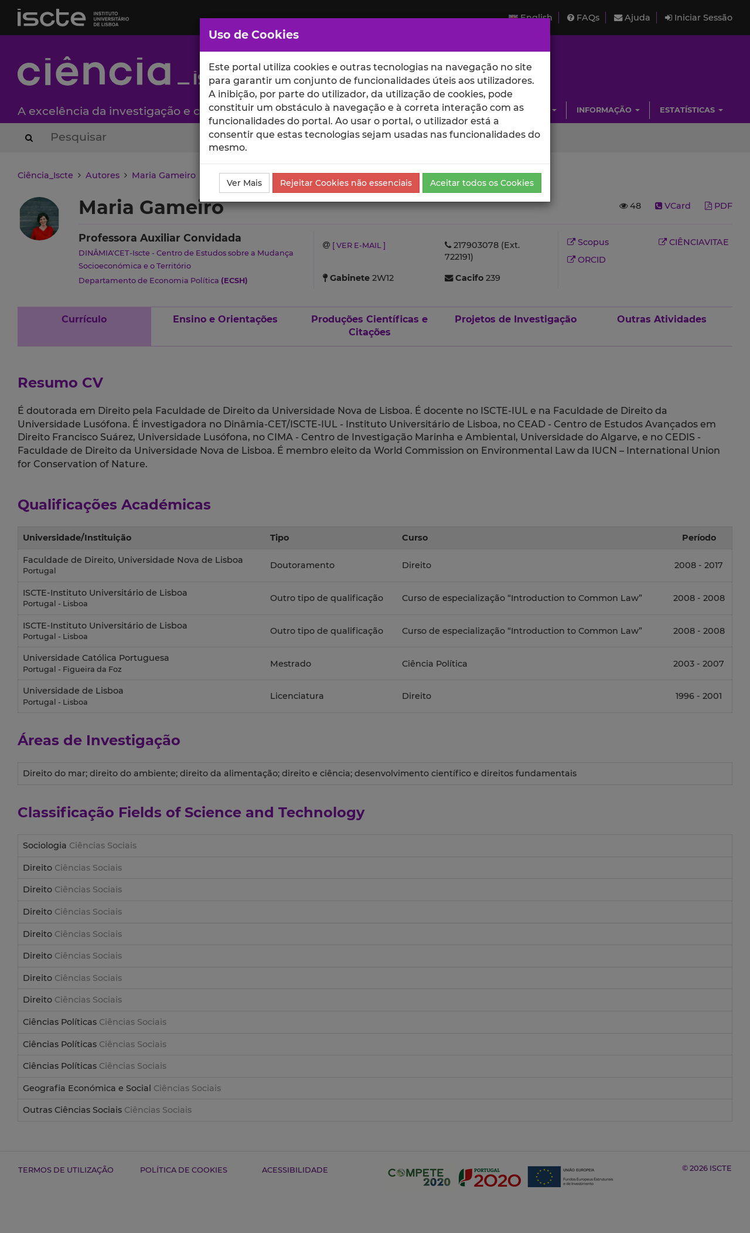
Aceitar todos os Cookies (482, 183)
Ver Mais (244, 183)
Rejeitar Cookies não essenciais (346, 183)
